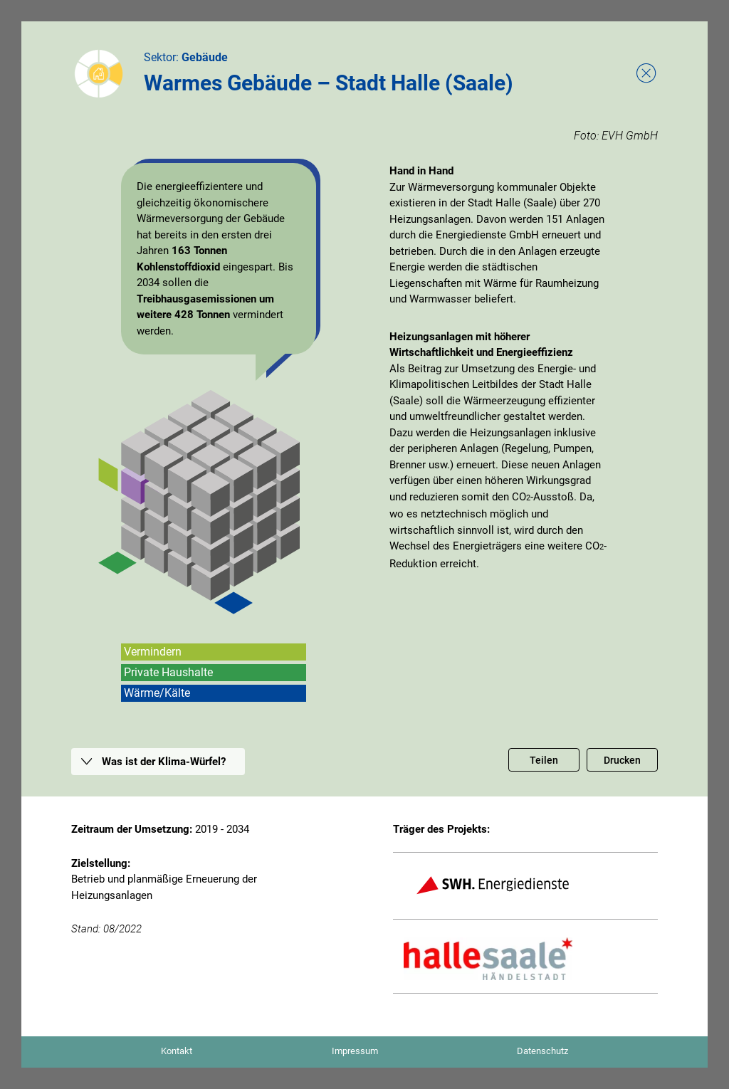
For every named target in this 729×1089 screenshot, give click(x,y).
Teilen (544, 760)
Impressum (355, 1051)
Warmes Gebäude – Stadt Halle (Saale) (328, 82)
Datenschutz (542, 1051)
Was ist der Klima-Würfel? (164, 761)
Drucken (622, 760)
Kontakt (176, 1051)
